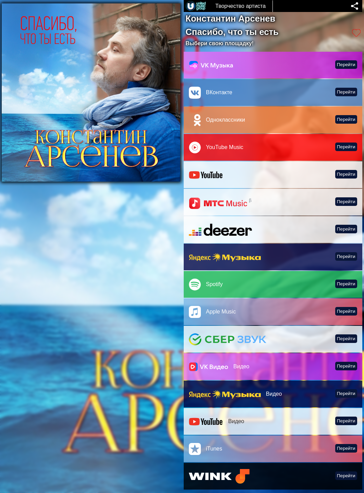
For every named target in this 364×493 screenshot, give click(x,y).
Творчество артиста (240, 6)
